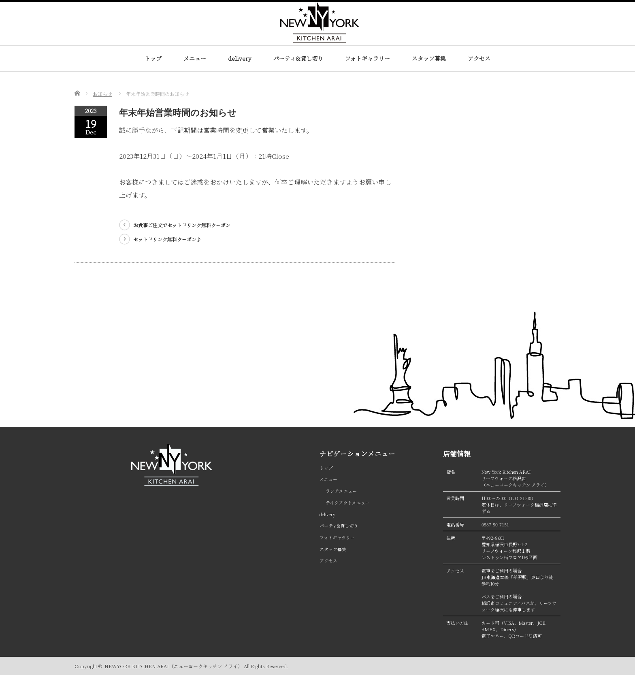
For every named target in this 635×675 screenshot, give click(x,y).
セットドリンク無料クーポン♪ (167, 239)
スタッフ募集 (429, 58)
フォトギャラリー (367, 58)
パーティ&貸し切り (298, 58)
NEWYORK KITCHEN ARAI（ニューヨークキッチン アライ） (173, 665)
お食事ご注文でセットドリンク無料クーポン (181, 224)
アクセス (479, 58)
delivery (239, 58)
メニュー (194, 58)
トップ (153, 58)
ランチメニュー (341, 491)
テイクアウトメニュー (348, 502)
